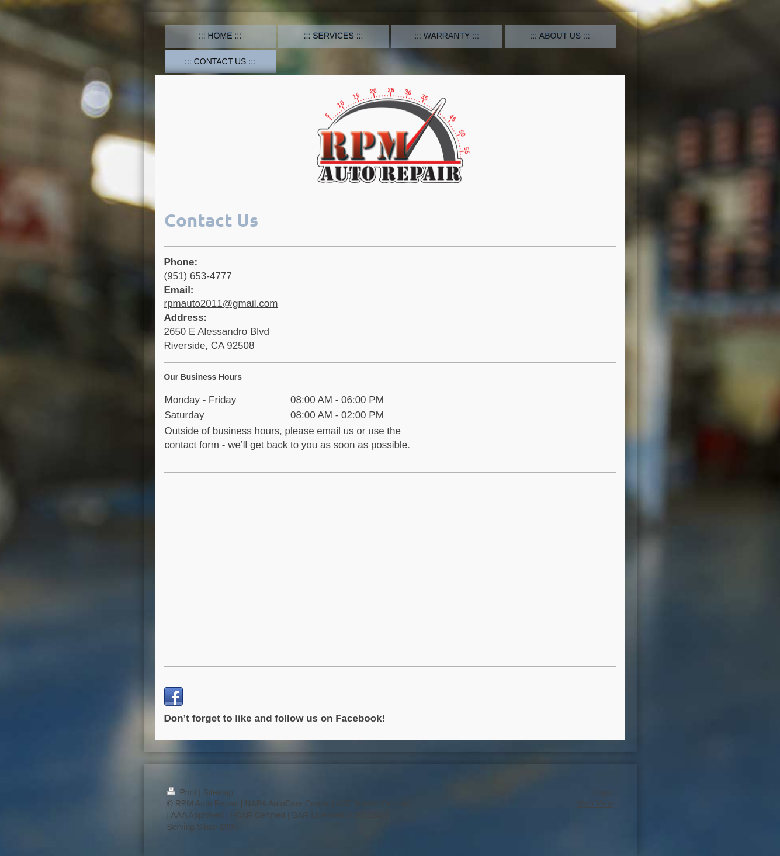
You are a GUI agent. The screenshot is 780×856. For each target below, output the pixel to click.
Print (183, 792)
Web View (595, 803)
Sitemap (218, 792)
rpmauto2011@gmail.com (221, 303)
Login (603, 792)
